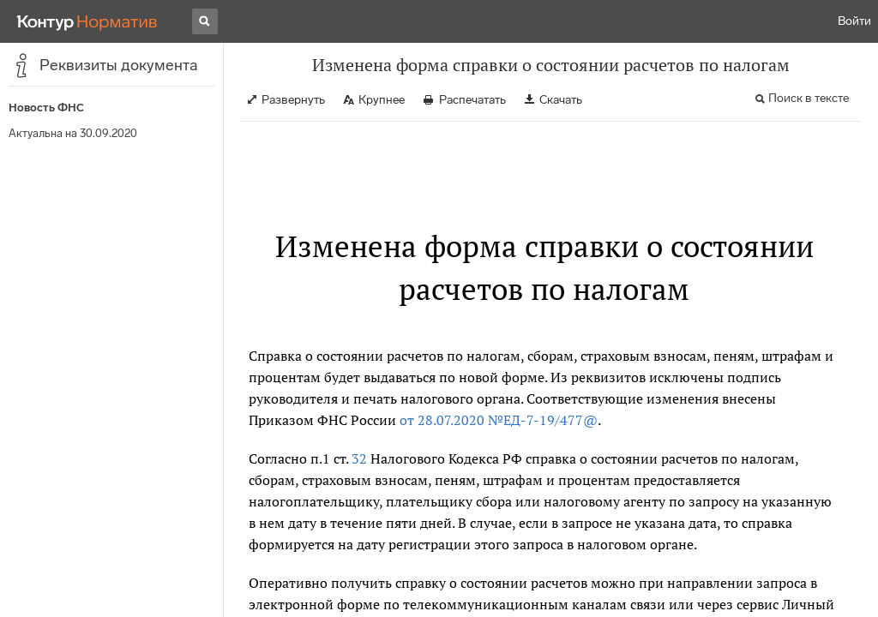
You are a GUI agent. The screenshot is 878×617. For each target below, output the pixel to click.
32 (359, 458)
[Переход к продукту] (87, 21)
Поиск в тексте (808, 98)
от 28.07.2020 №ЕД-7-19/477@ (499, 419)
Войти (854, 21)
